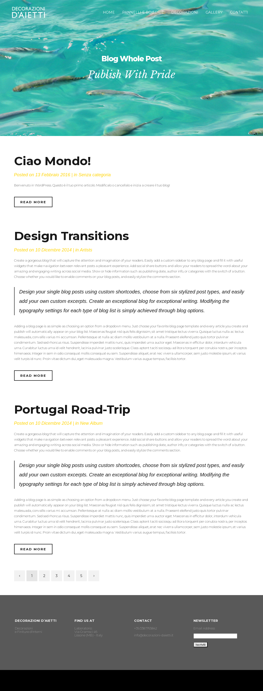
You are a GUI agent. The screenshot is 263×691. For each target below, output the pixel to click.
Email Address (204, 628)
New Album (91, 423)
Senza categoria (94, 174)
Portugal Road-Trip (72, 409)
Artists (86, 249)
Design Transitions (71, 236)
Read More (33, 202)
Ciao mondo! (52, 161)
